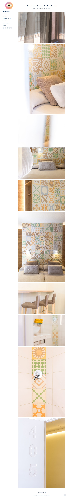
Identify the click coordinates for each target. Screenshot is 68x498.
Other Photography (6, 23)
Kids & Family (5, 16)
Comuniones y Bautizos (7, 18)
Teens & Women (5, 20)
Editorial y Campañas (6, 11)
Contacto (4, 25)
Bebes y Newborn (6, 13)
